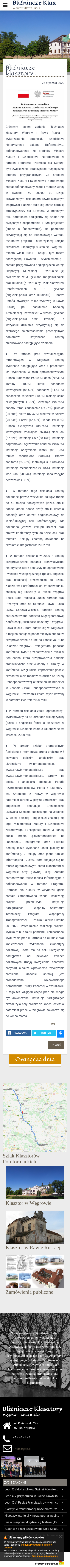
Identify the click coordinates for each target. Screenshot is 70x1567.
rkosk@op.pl (23, 1449)
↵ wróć (56, 1045)
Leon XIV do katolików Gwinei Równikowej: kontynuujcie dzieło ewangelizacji (32, 1489)
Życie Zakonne (15, 1482)
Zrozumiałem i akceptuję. (45, 1556)
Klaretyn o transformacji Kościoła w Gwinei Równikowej (32, 1509)
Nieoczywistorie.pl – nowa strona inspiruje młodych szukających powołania (32, 1515)
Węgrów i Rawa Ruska (34, 5)
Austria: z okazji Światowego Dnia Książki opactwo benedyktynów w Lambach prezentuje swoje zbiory (32, 1529)
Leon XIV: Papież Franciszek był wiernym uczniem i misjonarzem (32, 1502)
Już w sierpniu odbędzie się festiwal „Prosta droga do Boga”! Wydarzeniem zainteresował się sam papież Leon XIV (32, 1522)
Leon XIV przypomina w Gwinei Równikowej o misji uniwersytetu (32, 1496)
